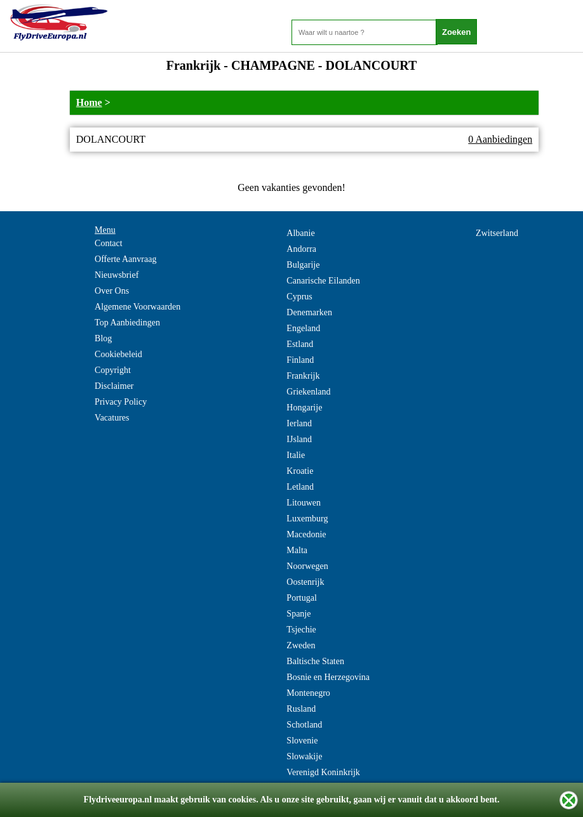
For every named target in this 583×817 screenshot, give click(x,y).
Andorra (301, 249)
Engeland (303, 328)
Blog (103, 338)
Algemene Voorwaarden (137, 306)
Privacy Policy (121, 402)
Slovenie (302, 740)
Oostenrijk (305, 582)
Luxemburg (307, 518)
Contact (109, 243)
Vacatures (112, 417)
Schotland (304, 724)
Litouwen (303, 502)
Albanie (300, 233)
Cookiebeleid (118, 354)
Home (89, 102)
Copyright (113, 370)
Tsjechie (301, 629)
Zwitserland (497, 233)
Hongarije (304, 407)
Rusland (301, 709)
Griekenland (308, 391)
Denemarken (309, 312)
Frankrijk (302, 376)
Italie (295, 455)
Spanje (298, 613)
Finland (300, 360)
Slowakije (304, 756)
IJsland (299, 439)
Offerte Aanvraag (125, 259)
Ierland (299, 423)
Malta (296, 550)
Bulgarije (302, 265)
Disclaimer (114, 386)
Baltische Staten (315, 661)
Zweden (300, 645)
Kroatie (299, 471)
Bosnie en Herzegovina (328, 677)
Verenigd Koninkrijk (322, 772)
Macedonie (306, 534)
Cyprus (299, 296)
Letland (300, 487)
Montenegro (308, 693)
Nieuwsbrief (116, 275)
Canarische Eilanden (322, 280)
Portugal (301, 598)
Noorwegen (307, 566)
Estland (299, 344)
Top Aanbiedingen (127, 322)
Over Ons (112, 291)
